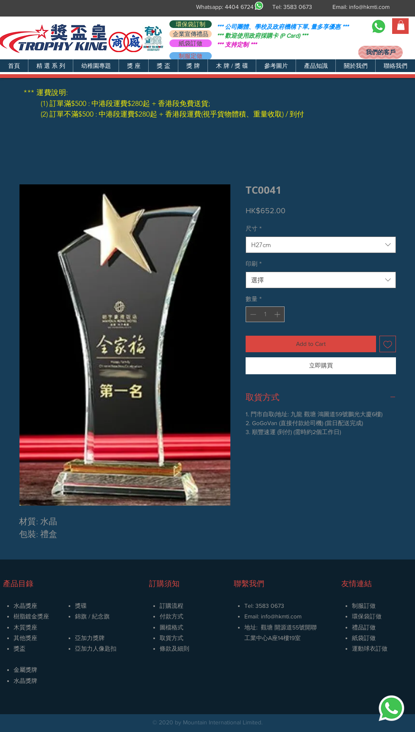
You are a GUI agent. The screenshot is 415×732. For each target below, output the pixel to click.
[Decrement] (252, 314)
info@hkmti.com (369, 6)
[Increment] (278, 314)
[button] (50, 65)
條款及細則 (174, 648)
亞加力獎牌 (90, 638)
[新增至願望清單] (387, 344)
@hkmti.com (286, 616)
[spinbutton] (265, 314)
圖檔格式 (171, 627)
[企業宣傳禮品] (190, 34)
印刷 (254, 263)
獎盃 (19, 648)
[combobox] (321, 245)
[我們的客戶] (380, 52)
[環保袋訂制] (190, 24)
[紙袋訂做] (190, 43)
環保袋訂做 (367, 616)
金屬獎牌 (25, 669)
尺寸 (254, 228)
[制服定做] (190, 56)
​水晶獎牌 (25, 680)
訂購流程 (171, 605)
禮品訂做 (364, 627)
